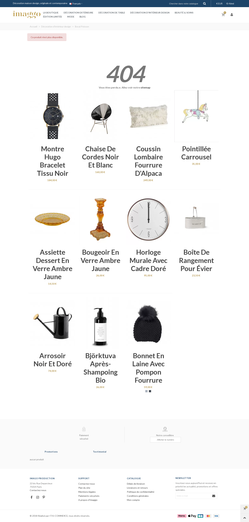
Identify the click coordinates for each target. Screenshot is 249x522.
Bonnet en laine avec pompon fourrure (148, 368)
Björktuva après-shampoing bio (101, 368)
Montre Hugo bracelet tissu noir (52, 161)
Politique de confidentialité (140, 491)
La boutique (50, 12)
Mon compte (133, 500)
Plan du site (84, 487)
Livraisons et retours (137, 487)
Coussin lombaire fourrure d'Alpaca (148, 161)
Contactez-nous (38, 490)
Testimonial (100, 451)
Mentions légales (87, 491)
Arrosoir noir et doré (53, 360)
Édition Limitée (52, 16)
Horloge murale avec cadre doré (148, 260)
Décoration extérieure (78, 12)
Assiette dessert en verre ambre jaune (52, 264)
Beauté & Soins (184, 12)
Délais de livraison (136, 483)
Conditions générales (138, 495)
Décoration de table (111, 12)
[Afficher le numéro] (165, 439)
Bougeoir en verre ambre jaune (100, 260)
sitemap (145, 87)
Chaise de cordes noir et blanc (100, 157)
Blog (82, 16)
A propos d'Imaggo (87, 500)
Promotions (51, 451)
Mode (70, 16)
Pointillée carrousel (196, 153)
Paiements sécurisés (88, 495)
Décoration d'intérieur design (150, 12)
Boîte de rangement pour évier (196, 260)
